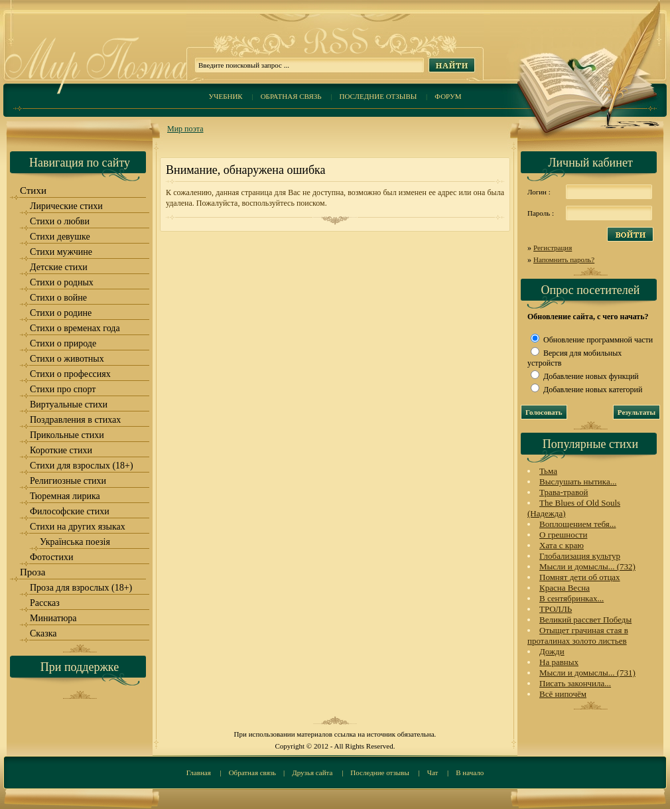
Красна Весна (564, 588)
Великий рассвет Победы (585, 620)
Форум (448, 96)
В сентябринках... (571, 598)
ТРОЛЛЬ (555, 609)
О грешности (563, 535)
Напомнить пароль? (563, 259)
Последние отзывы (378, 96)
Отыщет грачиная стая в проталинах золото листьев (577, 635)
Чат (432, 772)
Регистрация (552, 248)
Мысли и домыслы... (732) (587, 566)
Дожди (552, 651)
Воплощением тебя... (577, 524)
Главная (198, 772)
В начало (470, 772)
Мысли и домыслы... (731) (587, 673)
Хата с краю (561, 545)
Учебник (225, 96)
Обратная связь (291, 96)
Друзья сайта (312, 772)
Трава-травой (563, 492)
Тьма (548, 471)
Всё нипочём (562, 694)
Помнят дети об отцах (579, 577)
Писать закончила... (575, 683)
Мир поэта (185, 128)
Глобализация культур (579, 556)
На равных (558, 662)
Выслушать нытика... (577, 481)
